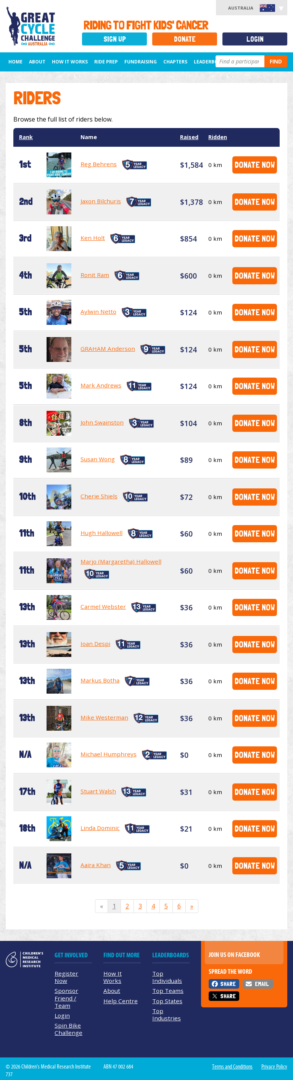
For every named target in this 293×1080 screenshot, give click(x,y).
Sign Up (114, 39)
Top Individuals (167, 977)
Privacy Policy (274, 1066)
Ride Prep (106, 61)
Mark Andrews (100, 385)
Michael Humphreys (108, 754)
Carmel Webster (103, 606)
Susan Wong (97, 459)
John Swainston (102, 422)
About (37, 61)
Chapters (175, 61)
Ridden (217, 137)
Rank (26, 137)
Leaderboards (212, 61)
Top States (167, 1001)
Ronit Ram (94, 275)
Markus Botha (99, 680)
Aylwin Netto (98, 311)
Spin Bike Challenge (68, 1029)
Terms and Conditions (232, 1066)
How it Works (70, 61)
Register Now (66, 977)
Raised (189, 137)
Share (228, 984)
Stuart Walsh (98, 791)
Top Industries (166, 1014)
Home (15, 61)
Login (255, 39)
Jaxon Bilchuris (100, 201)
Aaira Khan (95, 865)
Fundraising (140, 61)
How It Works (112, 977)
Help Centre (120, 1001)
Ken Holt (92, 238)
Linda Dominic (99, 828)
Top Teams (168, 990)
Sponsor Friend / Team (66, 998)
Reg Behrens (98, 164)
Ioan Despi (95, 643)
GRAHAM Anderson (107, 348)
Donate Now (255, 164)
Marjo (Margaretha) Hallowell (120, 561)
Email (262, 984)
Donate (185, 39)
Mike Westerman (104, 717)
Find (276, 61)
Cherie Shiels (99, 496)
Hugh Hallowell (101, 533)
